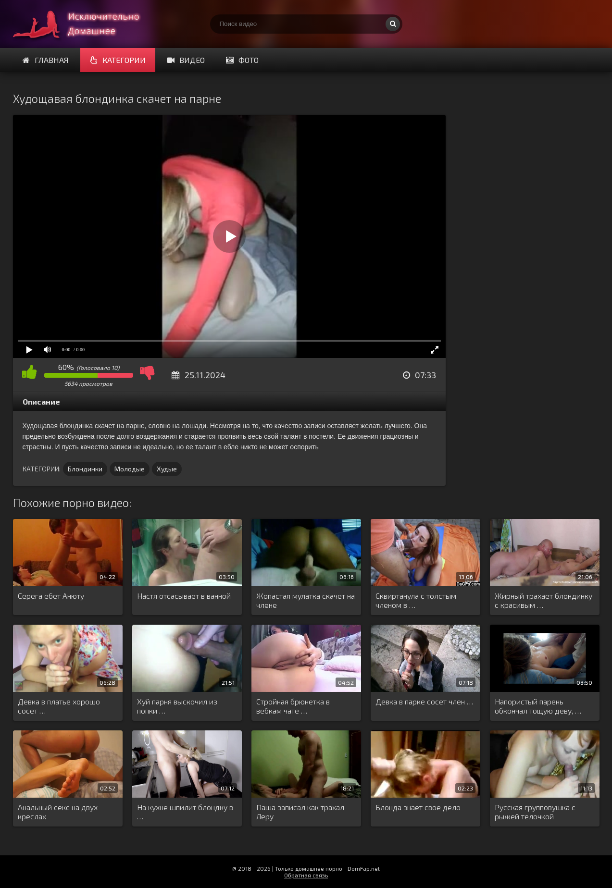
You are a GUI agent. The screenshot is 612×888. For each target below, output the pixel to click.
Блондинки (85, 469)
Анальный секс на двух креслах (58, 811)
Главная (46, 59)
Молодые (129, 469)
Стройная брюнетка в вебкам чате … (293, 706)
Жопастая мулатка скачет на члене (305, 600)
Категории (118, 59)
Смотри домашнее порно (85, 24)
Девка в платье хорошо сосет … (59, 706)
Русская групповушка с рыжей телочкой (535, 811)
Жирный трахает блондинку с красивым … (543, 600)
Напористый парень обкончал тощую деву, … (538, 706)
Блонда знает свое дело (418, 807)
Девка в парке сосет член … (424, 701)
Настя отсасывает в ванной (184, 595)
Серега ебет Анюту (51, 595)
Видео (186, 59)
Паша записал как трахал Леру (300, 811)
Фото (242, 59)
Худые (167, 469)
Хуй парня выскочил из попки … (177, 706)
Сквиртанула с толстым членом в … (415, 600)
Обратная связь (306, 875)
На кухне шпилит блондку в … (185, 811)
